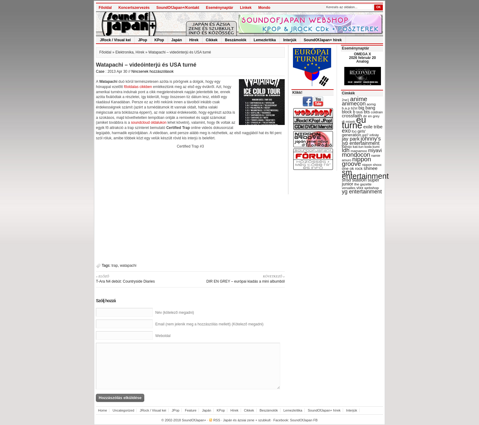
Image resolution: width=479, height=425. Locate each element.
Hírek (194, 40)
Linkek (245, 7)
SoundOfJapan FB (304, 420)
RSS (216, 420)
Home (102, 410)
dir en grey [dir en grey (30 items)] (371, 116)
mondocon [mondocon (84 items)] (356, 154)
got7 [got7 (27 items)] (365, 135)
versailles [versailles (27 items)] (348, 188)
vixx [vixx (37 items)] (360, 187)
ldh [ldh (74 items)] (345, 150)
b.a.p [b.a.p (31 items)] (346, 108)
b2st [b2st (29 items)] (354, 108)
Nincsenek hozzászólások (152, 71)
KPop (159, 40)
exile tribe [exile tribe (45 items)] (372, 126)
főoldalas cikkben (138, 87)
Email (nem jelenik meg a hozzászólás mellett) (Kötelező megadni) (209, 324)
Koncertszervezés (134, 7)
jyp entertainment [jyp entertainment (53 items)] (360, 143)
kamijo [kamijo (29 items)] (347, 146)
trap (115, 265)
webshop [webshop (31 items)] (371, 188)
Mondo (264, 7)
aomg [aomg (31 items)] (371, 104)
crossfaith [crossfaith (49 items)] (352, 115)
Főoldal (105, 7)
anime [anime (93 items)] (358, 98)
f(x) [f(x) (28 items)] (354, 131)
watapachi (128, 265)
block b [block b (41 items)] (348, 111)
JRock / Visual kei (115, 40)
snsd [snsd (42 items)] (346, 180)
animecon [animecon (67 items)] (354, 104)
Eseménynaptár (219, 7)
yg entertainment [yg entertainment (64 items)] (362, 192)
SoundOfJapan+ (194, 420)
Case (100, 71)
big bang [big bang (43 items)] (366, 107)
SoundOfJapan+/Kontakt (177, 7)
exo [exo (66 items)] (346, 131)
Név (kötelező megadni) (174, 312)
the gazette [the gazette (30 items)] (363, 184)
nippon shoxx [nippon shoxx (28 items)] (372, 165)
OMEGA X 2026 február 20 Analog (362, 58)
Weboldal (162, 336)
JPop (142, 40)
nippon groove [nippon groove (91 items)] (356, 161)
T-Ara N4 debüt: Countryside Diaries (141, 279)
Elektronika (124, 52)
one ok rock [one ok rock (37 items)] (352, 168)
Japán (176, 40)
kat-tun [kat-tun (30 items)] (358, 146)
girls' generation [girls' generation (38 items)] (354, 133)
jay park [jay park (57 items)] (351, 139)
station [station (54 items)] (359, 179)
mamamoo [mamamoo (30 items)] (359, 151)
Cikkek (212, 40)
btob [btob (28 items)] (359, 112)
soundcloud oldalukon (148, 122)
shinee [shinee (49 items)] (371, 168)
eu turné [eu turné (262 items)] (354, 122)
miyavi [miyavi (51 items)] (375, 150)
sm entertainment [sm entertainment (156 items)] (365, 174)
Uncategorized (123, 410)
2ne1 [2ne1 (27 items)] (345, 100)
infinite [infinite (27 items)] (374, 135)
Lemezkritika (265, 40)
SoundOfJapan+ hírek (323, 40)
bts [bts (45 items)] (367, 111)
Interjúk (289, 40)
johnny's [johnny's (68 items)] (371, 139)
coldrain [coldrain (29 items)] (377, 112)
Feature (190, 410)
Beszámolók (235, 40)
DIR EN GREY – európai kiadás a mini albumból (240, 279)
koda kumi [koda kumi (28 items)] (371, 146)
